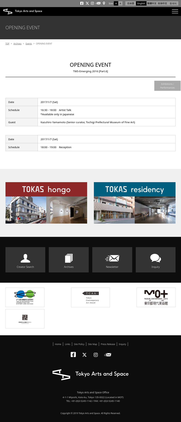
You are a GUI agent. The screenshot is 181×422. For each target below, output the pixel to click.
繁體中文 (151, 3)
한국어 (173, 3)
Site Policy (79, 344)
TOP (7, 43)
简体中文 (162, 3)
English (141, 3)
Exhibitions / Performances (167, 85)
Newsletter (112, 267)
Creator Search (25, 267)
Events (29, 43)
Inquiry (155, 267)
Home (58, 344)
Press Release (108, 344)
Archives (17, 43)
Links (67, 344)
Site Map (92, 344)
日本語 (130, 3)
